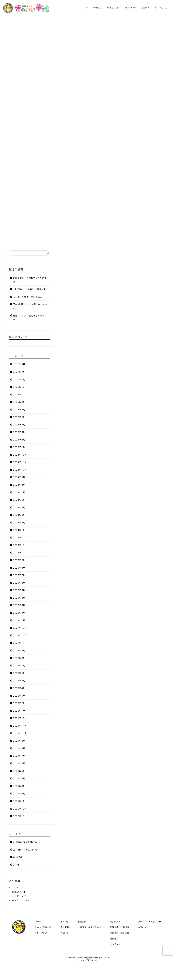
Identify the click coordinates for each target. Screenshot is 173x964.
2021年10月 (20, 733)
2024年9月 (19, 477)
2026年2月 (19, 372)
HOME (38, 921)
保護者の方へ (114, 7)
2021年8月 (19, 748)
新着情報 (18, 857)
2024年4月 (19, 507)
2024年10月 (20, 469)
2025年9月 (19, 402)
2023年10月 (20, 552)
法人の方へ (130, 7)
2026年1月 (19, 379)
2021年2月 (19, 793)
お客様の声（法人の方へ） (27, 849)
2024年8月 (19, 484)
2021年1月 (19, 801)
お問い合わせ (161, 7)
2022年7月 (19, 665)
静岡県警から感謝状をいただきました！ (31, 279)
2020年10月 (20, 816)
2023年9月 (19, 560)
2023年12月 (20, 537)
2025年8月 (19, 409)
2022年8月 (19, 658)
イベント (64, 921)
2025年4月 (19, 424)
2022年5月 (19, 680)
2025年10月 (20, 394)
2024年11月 (20, 462)
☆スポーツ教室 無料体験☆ (27, 296)
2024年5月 (19, 499)
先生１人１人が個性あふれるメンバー (31, 317)
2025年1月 (19, 447)
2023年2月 (19, 612)
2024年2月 (19, 522)
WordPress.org (21, 900)
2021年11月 (20, 725)
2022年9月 (19, 650)
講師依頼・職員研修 (119, 933)
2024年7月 (19, 492)
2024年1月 (19, 530)
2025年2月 (19, 439)
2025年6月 (19, 417)
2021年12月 (20, 718)
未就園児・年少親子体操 (89, 927)
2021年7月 (19, 755)
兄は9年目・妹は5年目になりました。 (30, 306)
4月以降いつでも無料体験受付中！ (30, 289)
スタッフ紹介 (41, 933)
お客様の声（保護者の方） (27, 842)
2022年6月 (19, 673)
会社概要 (145, 7)
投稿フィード (19, 891)
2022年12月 (20, 627)
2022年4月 (19, 688)
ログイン (16, 887)
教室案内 (82, 921)
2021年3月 (19, 786)
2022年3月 (19, 695)
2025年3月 (19, 432)
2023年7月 (19, 575)
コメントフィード (21, 895)
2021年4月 (19, 778)
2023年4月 (19, 597)
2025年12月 (20, 387)
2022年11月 (20, 635)
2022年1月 (19, 710)
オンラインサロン (118, 944)
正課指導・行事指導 (119, 927)
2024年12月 (20, 454)
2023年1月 (19, 620)
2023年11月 (20, 545)
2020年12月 (20, 808)
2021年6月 (19, 763)
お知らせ (64, 933)
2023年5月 (19, 590)
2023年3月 (19, 605)
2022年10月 (20, 643)
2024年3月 (19, 515)
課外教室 (114, 938)
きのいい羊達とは (94, 7)
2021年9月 (19, 740)
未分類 (16, 864)
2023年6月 (19, 582)
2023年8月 (19, 567)
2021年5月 (19, 771)
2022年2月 (19, 703)
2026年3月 (19, 364)
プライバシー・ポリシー (149, 921)
